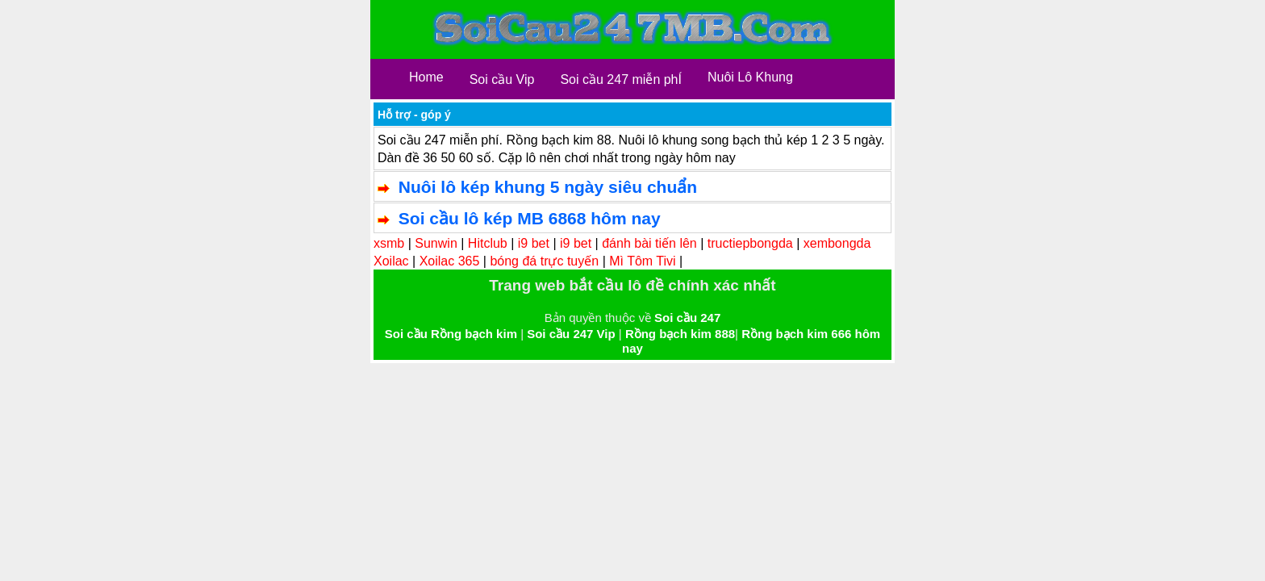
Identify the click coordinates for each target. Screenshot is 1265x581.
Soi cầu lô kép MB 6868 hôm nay (530, 218)
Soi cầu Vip (502, 79)
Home (426, 77)
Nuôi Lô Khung (750, 77)
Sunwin (436, 243)
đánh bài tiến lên (649, 243)
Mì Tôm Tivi (642, 261)
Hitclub (487, 243)
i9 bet (533, 243)
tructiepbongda (750, 243)
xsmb (389, 243)
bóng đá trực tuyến (544, 261)
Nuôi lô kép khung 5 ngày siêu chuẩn (548, 187)
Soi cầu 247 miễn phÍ (621, 79)
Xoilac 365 (450, 261)
